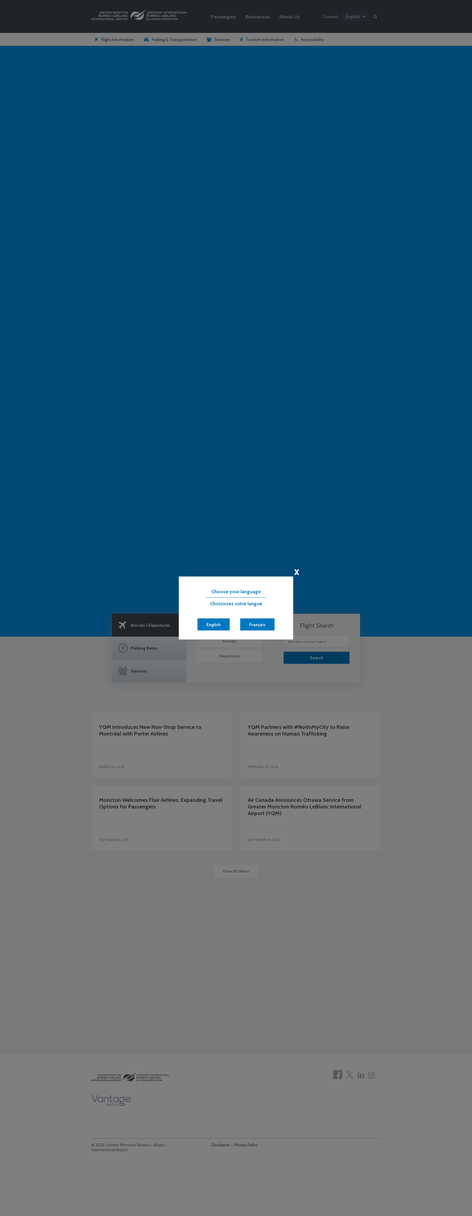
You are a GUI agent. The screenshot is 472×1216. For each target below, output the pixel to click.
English (213, 624)
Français (257, 624)
